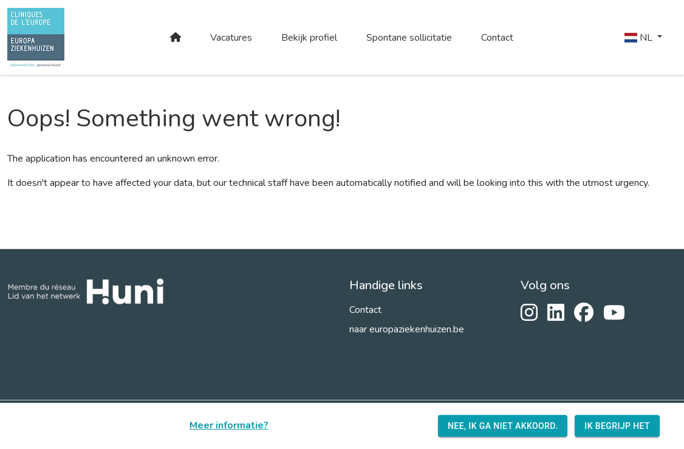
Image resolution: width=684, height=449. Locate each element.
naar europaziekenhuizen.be (406, 329)
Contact (497, 37)
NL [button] (639, 37)
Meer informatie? (229, 425)
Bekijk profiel (309, 37)
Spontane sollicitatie (409, 37)
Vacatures (231, 37)
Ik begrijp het (617, 426)
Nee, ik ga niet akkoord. (502, 426)
